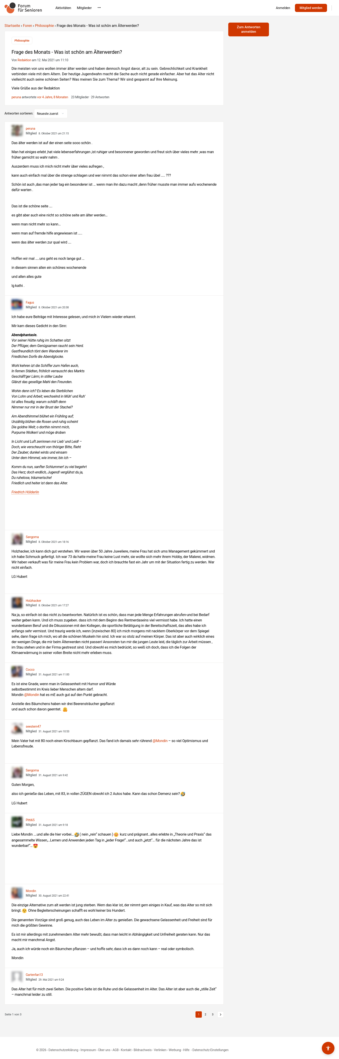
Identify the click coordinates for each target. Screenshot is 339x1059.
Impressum (88, 1049)
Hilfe (186, 1049)
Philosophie (44, 25)
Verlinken (160, 1049)
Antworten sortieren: (19, 112)
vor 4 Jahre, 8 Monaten (52, 96)
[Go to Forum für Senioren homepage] (23, 7)
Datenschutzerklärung (63, 1049)
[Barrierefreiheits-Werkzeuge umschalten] (328, 1048)
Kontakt (126, 1049)
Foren (27, 25)
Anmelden (283, 8)
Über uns (104, 1049)
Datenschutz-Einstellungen (210, 1049)
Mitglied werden (311, 8)
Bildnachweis (143, 1049)
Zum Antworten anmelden (248, 29)
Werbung (175, 1049)
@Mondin (31, 694)
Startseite (12, 25)
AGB (116, 1049)
